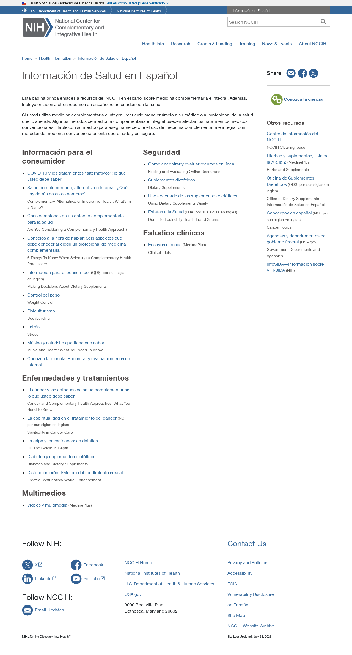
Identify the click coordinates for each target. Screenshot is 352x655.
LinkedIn (43, 578)
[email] (289, 73)
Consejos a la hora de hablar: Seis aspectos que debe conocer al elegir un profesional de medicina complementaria (76, 244)
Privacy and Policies (247, 562)
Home (27, 58)
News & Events (277, 43)
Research (180, 43)
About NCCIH (312, 43)
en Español (238, 604)
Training (247, 43)
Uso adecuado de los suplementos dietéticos (192, 195)
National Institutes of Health (139, 10)
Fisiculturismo (41, 310)
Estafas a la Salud (166, 211)
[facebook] (302, 73)
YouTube (92, 578)
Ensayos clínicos (165, 244)
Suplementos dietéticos (171, 179)
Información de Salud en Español (107, 58)
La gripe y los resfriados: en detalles (62, 440)
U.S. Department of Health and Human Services (67, 10)
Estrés (33, 326)
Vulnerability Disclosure (250, 594)
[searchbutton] (323, 22)
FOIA (232, 583)
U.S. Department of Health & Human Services (169, 583)
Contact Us (246, 543)
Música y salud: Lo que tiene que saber (65, 342)
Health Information (55, 58)
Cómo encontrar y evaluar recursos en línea (191, 163)
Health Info (153, 43)
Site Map (236, 615)
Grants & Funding (214, 43)
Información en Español (251, 10)
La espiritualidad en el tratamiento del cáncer (72, 417)
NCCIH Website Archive (251, 625)
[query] (278, 22)
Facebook (93, 564)
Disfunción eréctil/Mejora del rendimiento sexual (75, 472)
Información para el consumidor (59, 272)
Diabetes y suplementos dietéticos (61, 456)
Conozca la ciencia (303, 99)
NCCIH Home (138, 562)
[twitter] (313, 73)
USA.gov (133, 594)
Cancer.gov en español (289, 212)
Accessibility (239, 572)
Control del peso (43, 294)
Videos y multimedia (47, 504)
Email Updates (49, 609)
